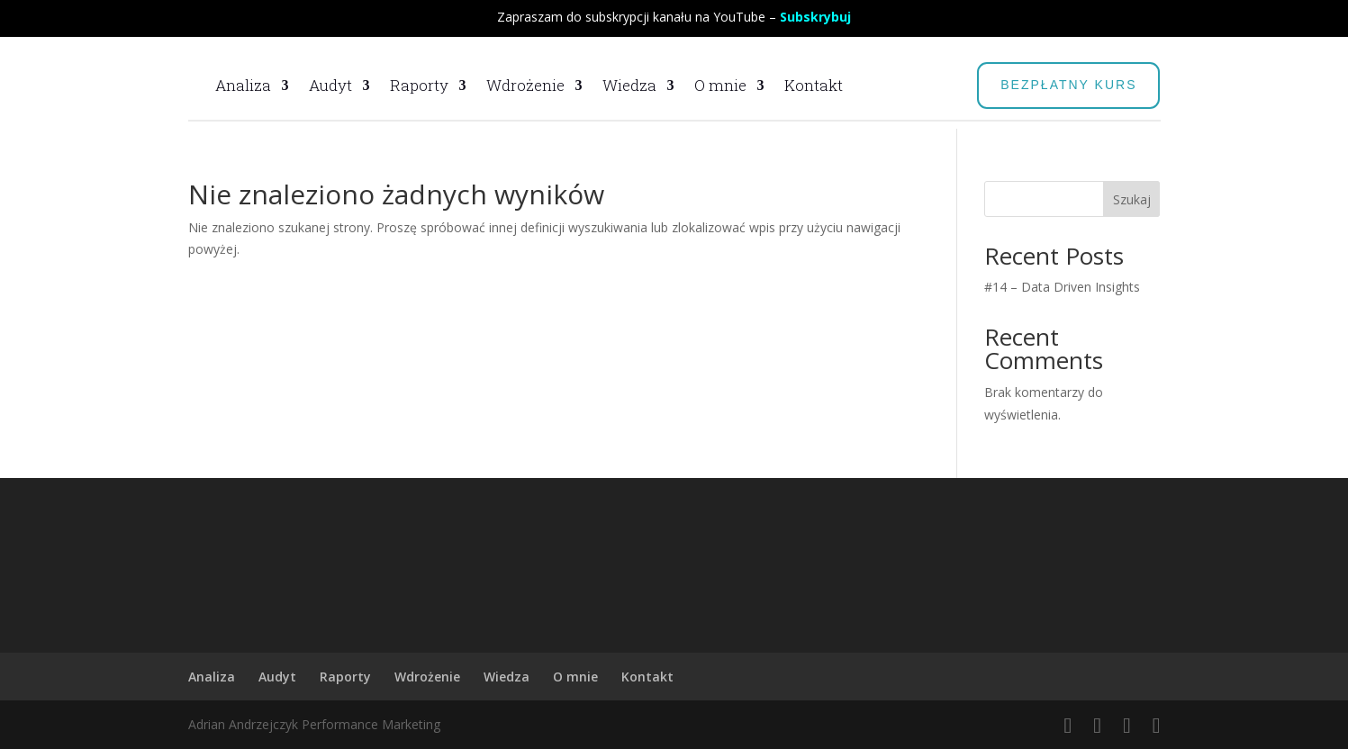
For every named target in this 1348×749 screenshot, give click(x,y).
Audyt (330, 85)
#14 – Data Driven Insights (1062, 286)
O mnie (720, 85)
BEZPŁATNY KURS (1068, 84)
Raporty (419, 85)
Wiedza (629, 85)
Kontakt (813, 85)
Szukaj (1132, 199)
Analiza (243, 85)
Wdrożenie (525, 85)
